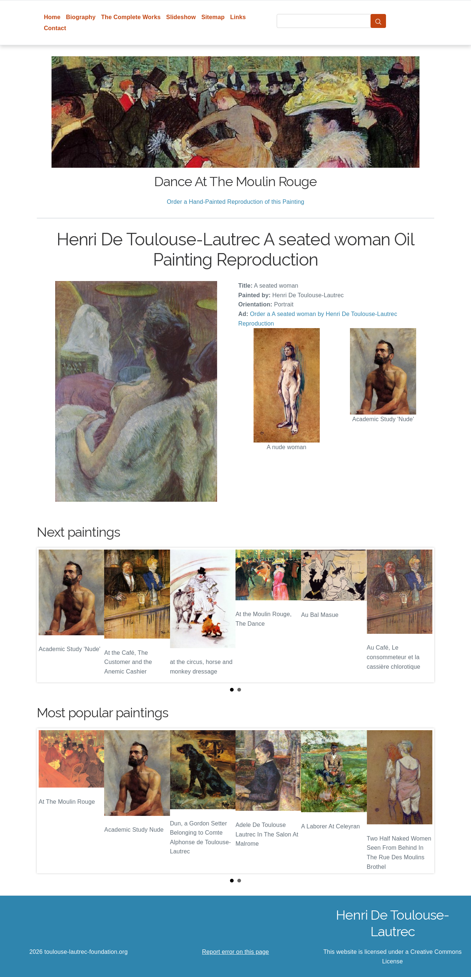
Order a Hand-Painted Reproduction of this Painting (235, 202)
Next (423, 615)
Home (52, 17)
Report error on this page (235, 952)
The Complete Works (131, 17)
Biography (81, 17)
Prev (48, 615)
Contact (55, 28)
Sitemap (212, 17)
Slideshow (181, 17)
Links (238, 17)
